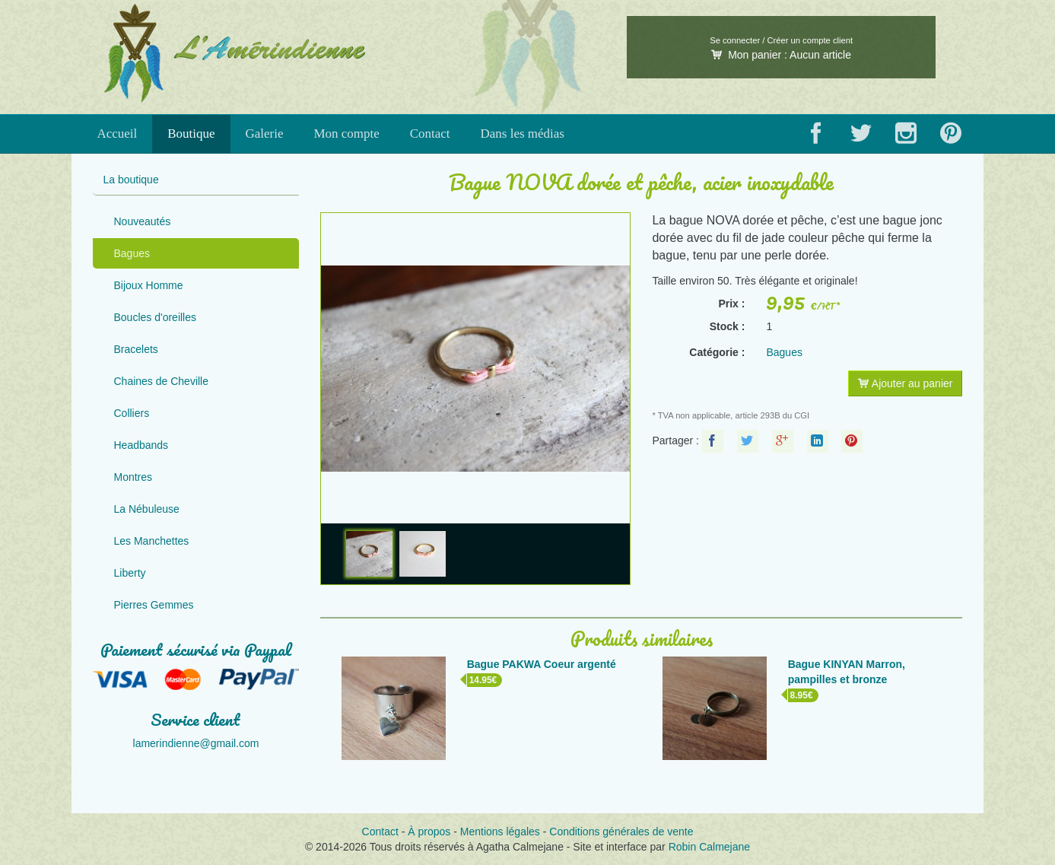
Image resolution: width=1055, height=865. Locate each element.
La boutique (131, 179)
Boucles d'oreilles (155, 317)
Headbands (141, 445)
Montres (133, 477)
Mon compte (346, 133)
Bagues (132, 253)
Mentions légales (500, 831)
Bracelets (136, 349)
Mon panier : (781, 55)
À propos (429, 831)
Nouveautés (142, 221)
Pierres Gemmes (154, 605)
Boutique (190, 133)
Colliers (132, 413)
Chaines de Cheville (161, 381)
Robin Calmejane (709, 847)
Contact (430, 133)
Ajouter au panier (905, 383)
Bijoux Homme (148, 285)
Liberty (130, 573)
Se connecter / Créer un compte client (781, 40)
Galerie (265, 133)
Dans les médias (522, 133)
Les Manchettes (151, 541)
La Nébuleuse (147, 509)
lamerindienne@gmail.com (196, 743)
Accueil (117, 133)
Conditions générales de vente (621, 831)
